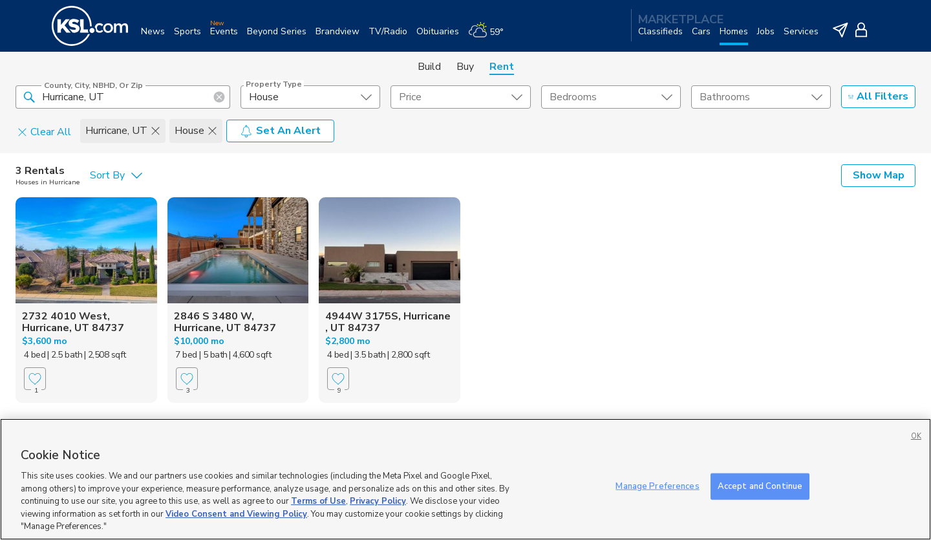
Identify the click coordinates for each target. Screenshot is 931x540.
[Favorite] (35, 378)
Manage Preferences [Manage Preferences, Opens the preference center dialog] (657, 485)
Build (429, 66)
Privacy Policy (378, 501)
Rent (501, 66)
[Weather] (490, 36)
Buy (465, 66)
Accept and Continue (760, 485)
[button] (29, 96)
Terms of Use (318, 501)
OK (916, 436)
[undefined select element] (310, 97)
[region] (465, 479)
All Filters (878, 96)
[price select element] (460, 97)
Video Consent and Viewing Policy (236, 514)
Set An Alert (280, 131)
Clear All (44, 131)
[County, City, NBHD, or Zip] (123, 97)
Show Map (878, 175)
